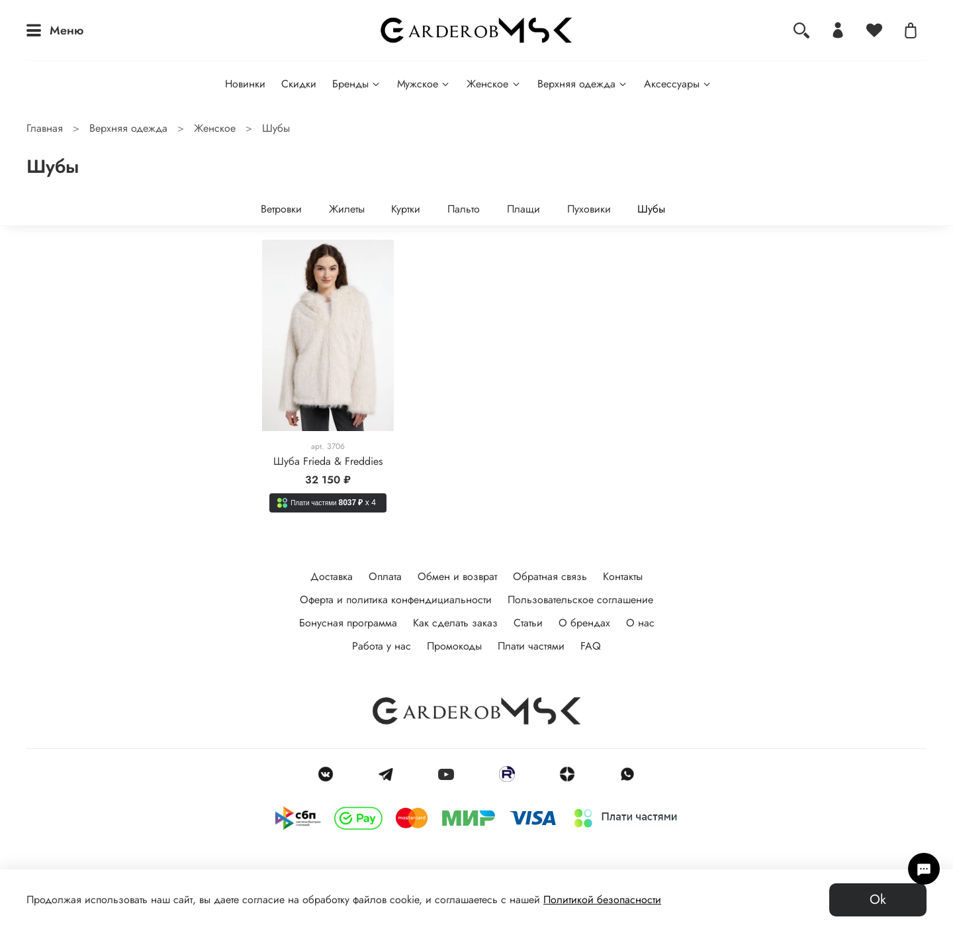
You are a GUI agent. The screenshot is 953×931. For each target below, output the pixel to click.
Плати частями (531, 646)
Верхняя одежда (582, 83)
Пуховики (589, 209)
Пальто (463, 209)
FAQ (590, 646)
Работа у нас (381, 646)
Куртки (405, 209)
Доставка (331, 576)
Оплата (385, 576)
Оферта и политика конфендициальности (396, 599)
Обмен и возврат (457, 576)
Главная (44, 128)
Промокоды (454, 646)
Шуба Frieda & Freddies (328, 461)
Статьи (528, 622)
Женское (494, 83)
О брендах (584, 622)
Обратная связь (550, 576)
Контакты (623, 576)
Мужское (424, 83)
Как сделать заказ (455, 622)
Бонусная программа (348, 622)
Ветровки (281, 209)
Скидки (298, 83)
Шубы (651, 209)
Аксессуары (678, 83)
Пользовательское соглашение (580, 599)
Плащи (523, 209)
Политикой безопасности (602, 899)
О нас (640, 622)
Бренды (356, 83)
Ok (878, 899)
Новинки (245, 83)
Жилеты (347, 209)
